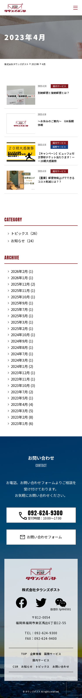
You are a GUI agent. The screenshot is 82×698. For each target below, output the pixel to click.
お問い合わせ (60, 666)
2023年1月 (19, 423)
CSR (15, 666)
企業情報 (35, 654)
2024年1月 (19, 366)
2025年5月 (19, 315)
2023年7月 (19, 391)
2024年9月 (19, 341)
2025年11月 (20, 290)
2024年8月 (19, 347)
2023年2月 (19, 417)
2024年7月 (19, 353)
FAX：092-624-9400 (41, 638)
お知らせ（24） (23, 240)
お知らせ (26, 666)
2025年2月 (19, 328)
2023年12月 (20, 372)
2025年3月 (19, 322)
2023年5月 (19, 398)
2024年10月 (20, 334)
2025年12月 (20, 284)
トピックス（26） (25, 233)
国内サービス (41, 660)
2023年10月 (20, 385)
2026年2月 (19, 271)
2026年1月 (19, 277)
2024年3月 (19, 360)
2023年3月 (19, 410)
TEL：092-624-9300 (41, 633)
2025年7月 (19, 309)
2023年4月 (19, 404)
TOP (24, 654)
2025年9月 (19, 303)
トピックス (42, 666)
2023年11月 (20, 379)
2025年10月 (20, 296)
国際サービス (52, 654)
